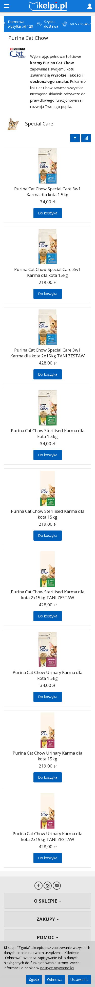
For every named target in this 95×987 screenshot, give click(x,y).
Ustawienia (79, 979)
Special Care (39, 123)
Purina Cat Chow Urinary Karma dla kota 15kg (47, 756)
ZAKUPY (47, 919)
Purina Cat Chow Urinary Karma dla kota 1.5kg (47, 675)
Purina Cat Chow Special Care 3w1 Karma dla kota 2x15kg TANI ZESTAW (47, 353)
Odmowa (54, 979)
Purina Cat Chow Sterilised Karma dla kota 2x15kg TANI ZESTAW (47, 594)
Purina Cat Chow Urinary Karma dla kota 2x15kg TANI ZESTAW (47, 836)
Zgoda (34, 979)
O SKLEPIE (47, 901)
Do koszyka (47, 213)
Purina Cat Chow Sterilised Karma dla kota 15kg (47, 514)
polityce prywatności (57, 967)
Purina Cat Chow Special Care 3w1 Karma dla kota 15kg (47, 272)
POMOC (47, 937)
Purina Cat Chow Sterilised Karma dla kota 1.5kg (47, 433)
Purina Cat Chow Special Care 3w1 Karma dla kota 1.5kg (47, 191)
